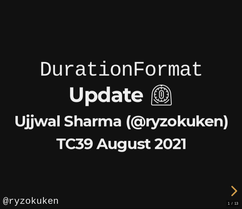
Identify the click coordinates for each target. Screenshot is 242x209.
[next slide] (233, 191)
